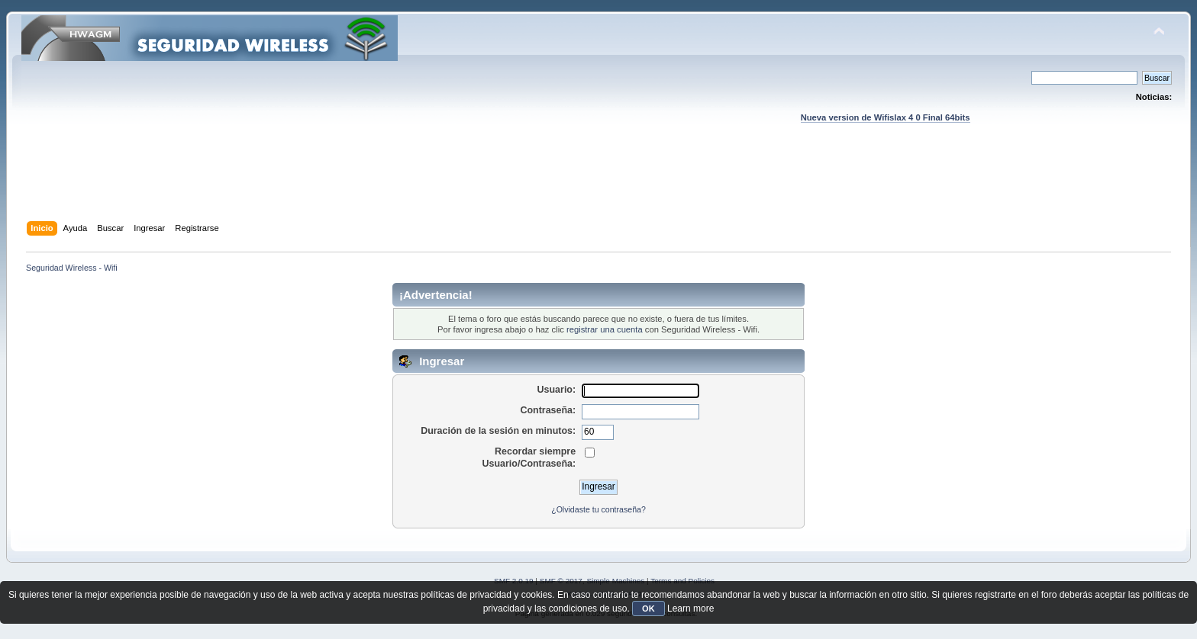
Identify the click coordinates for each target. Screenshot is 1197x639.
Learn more (690, 608)
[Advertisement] (598, 187)
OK (648, 608)
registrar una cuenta (604, 329)
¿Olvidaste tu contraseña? (598, 509)
